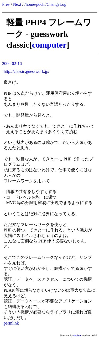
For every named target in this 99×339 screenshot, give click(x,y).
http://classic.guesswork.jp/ (26, 71)
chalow (77, 335)
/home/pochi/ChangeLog (45, 4)
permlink (11, 323)
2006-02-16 (12, 63)
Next (17, 4)
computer (49, 44)
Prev (6, 4)
